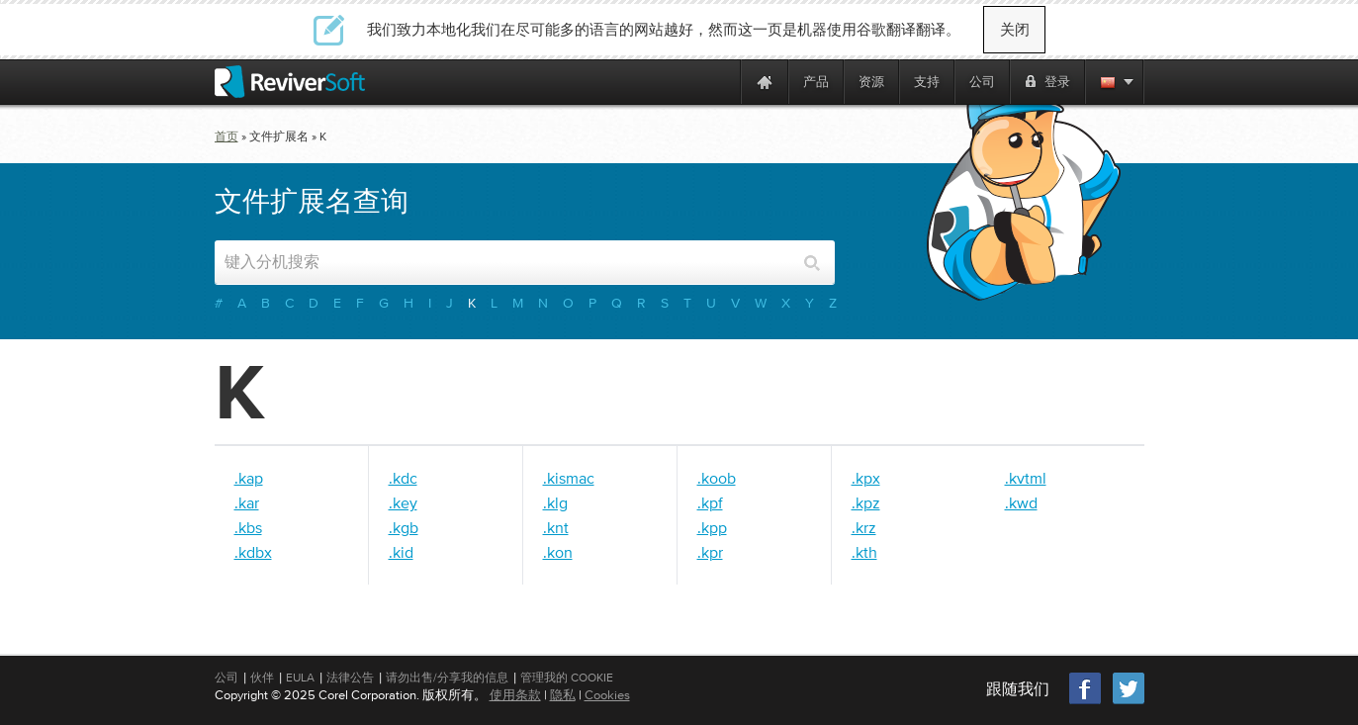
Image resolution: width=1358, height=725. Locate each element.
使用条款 (515, 694)
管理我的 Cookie (566, 677)
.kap (248, 478)
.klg (555, 502)
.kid (401, 552)
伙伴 (262, 677)
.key (403, 502)
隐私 (563, 694)
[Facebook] (1086, 701)
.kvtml (1025, 478)
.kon (558, 552)
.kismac (568, 478)
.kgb (403, 527)
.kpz (866, 502)
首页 (226, 136)
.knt (556, 527)
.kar (246, 502)
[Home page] (764, 81)
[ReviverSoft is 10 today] (721, 81)
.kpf (710, 502)
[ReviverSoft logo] (290, 81)
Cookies (607, 694)
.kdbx (253, 552)
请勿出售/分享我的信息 (447, 677)
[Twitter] (1128, 701)
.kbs (248, 527)
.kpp (712, 527)
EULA (300, 677)
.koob (716, 478)
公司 (226, 677)
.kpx (866, 478)
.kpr (710, 552)
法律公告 (350, 677)
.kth (864, 552)
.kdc (403, 478)
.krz (864, 527)
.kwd (1021, 502)
